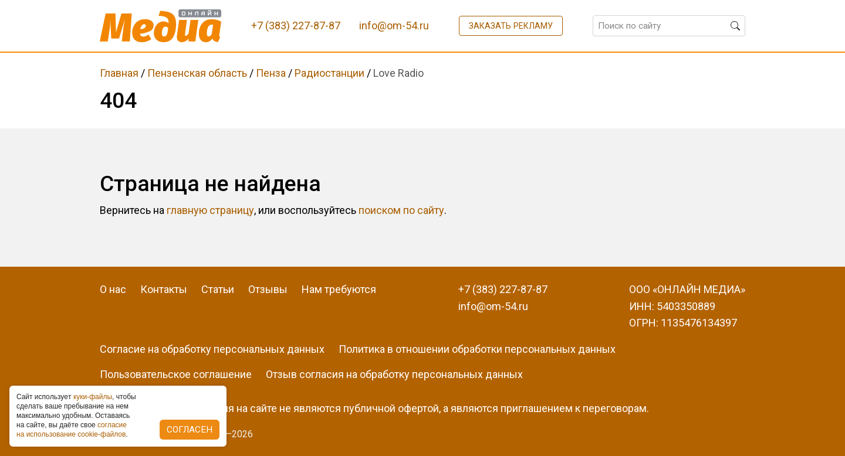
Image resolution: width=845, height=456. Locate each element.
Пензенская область (197, 73)
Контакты (163, 289)
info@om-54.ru (493, 306)
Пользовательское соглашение (176, 374)
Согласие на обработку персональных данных (212, 349)
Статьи (217, 289)
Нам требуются (339, 289)
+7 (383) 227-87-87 (502, 289)
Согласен (189, 429)
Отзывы (268, 289)
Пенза (271, 73)
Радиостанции (329, 73)
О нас (113, 289)
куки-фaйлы (92, 397)
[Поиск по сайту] (669, 25)
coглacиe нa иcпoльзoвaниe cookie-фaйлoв (71, 429)
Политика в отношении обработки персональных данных (477, 349)
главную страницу (210, 210)
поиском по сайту (401, 210)
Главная (119, 73)
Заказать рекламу (511, 25)
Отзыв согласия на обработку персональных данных (394, 374)
